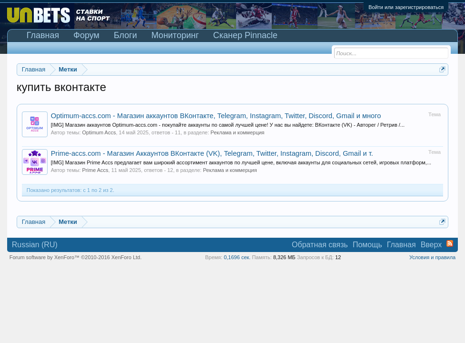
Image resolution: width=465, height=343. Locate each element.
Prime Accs (95, 170)
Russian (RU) (35, 245)
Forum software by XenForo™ (76, 257)
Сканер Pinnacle (245, 35)
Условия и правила (432, 257)
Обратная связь (320, 245)
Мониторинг (175, 35)
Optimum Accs (99, 132)
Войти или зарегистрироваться (406, 7)
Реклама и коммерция (237, 132)
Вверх (431, 245)
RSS (449, 243)
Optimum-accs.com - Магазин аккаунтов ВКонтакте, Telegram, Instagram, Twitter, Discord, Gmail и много (216, 116)
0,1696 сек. (237, 257)
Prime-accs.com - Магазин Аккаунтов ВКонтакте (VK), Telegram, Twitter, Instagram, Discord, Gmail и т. (212, 153)
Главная (43, 35)
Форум (86, 35)
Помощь (367, 245)
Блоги (125, 35)
